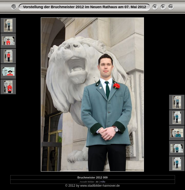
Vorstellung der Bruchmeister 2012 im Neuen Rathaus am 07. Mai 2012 (84, 7)
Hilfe (102, 181)
